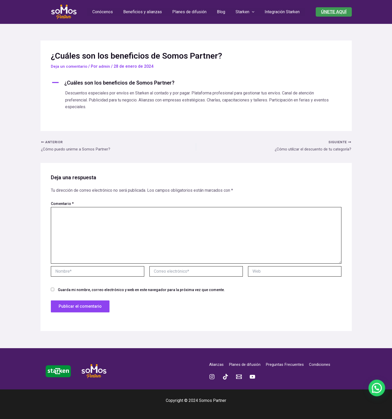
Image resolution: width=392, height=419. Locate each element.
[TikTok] (225, 377)
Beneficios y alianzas (145, 11)
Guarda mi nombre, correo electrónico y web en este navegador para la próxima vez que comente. (141, 290)
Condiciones (326, 364)
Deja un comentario (70, 66)
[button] (334, 12)
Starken (241, 12)
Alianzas (217, 364)
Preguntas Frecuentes (289, 364)
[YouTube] (252, 377)
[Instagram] (212, 377)
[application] (248, 12)
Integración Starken (276, 11)
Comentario (62, 204)
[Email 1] (239, 377)
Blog (220, 11)
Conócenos (108, 11)
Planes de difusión (190, 11)
